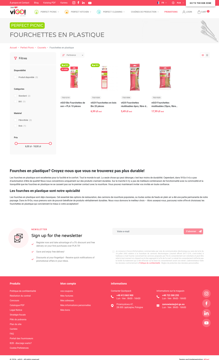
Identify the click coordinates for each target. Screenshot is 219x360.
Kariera (63, 2)
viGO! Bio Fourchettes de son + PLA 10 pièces (72, 104)
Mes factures (66, 295)
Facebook (78, 2)
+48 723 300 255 (170, 295)
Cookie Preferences (19, 348)
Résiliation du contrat (20, 295)
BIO (22, 101)
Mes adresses (67, 300)
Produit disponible (28, 77)
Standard (24, 96)
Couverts (41, 47)
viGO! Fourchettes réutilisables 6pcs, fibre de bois (134, 104)
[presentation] (131, 241)
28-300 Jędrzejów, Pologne (129, 307)
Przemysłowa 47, (124, 304)
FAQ (12, 333)
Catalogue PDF (17, 305)
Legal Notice (16, 310)
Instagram (73, 2)
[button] (200, 12)
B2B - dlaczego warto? (21, 343)
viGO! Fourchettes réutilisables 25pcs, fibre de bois (163, 104)
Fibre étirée (25, 120)
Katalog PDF (49, 2)
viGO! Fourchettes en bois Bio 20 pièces (103, 104)
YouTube (89, 3)
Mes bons (65, 310)
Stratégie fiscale (18, 314)
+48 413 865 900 (124, 295)
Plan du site (15, 324)
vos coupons (66, 291)
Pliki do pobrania (18, 319)
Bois (22, 126)
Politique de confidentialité (149, 263)
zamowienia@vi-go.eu (173, 304)
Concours (14, 300)
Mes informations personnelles (75, 305)
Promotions (171, 12)
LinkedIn (83, 2)
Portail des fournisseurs (21, 338)
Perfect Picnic (27, 47)
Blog (36, 2)
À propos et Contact (19, 2)
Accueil (13, 47)
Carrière (13, 329)
